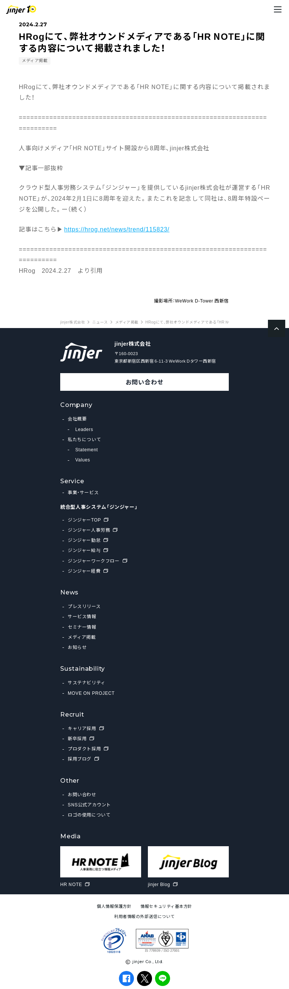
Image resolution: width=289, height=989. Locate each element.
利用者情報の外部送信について (144, 916)
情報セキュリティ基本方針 (166, 906)
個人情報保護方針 (114, 906)
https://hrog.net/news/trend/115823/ (117, 228)
